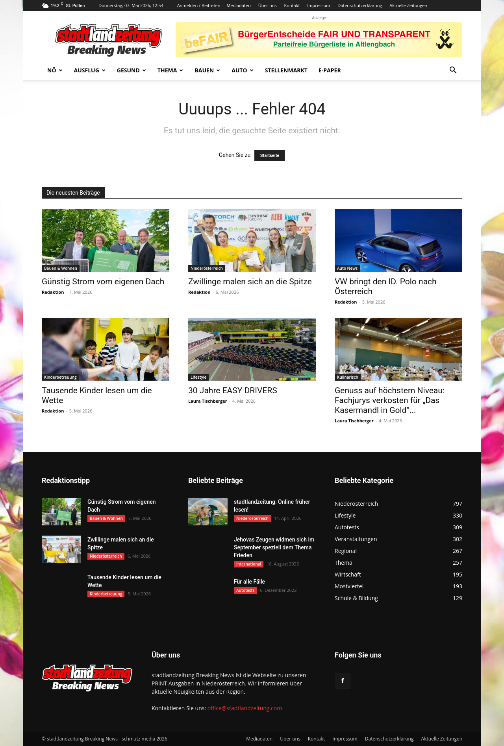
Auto (243, 70)
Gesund (131, 70)
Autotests (245, 590)
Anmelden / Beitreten (198, 5)
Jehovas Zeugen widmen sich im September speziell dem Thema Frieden (274, 547)
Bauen (207, 70)
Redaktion (53, 292)
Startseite (270, 155)
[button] (452, 71)
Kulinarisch (347, 377)
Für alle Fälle (249, 581)
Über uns (267, 5)
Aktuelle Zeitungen (408, 5)
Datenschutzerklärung (359, 5)
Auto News (347, 268)
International (248, 564)
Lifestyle (198, 377)
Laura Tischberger (207, 401)
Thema (170, 70)
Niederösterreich (207, 268)
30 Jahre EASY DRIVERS (232, 390)
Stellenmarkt (286, 70)
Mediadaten (238, 5)
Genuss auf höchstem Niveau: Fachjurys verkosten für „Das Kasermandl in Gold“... (390, 400)
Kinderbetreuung (60, 377)
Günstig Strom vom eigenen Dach (103, 281)
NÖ (55, 70)
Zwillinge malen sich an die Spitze (250, 281)
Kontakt (292, 5)
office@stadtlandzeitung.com (245, 708)
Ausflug (90, 70)
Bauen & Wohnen (60, 268)
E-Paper (330, 70)
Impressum (318, 5)
